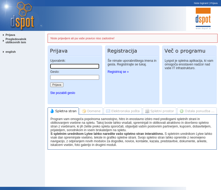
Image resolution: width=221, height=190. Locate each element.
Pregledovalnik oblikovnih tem (16, 40)
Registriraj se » (118, 72)
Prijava (214, 3)
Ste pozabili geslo (62, 93)
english (11, 51)
